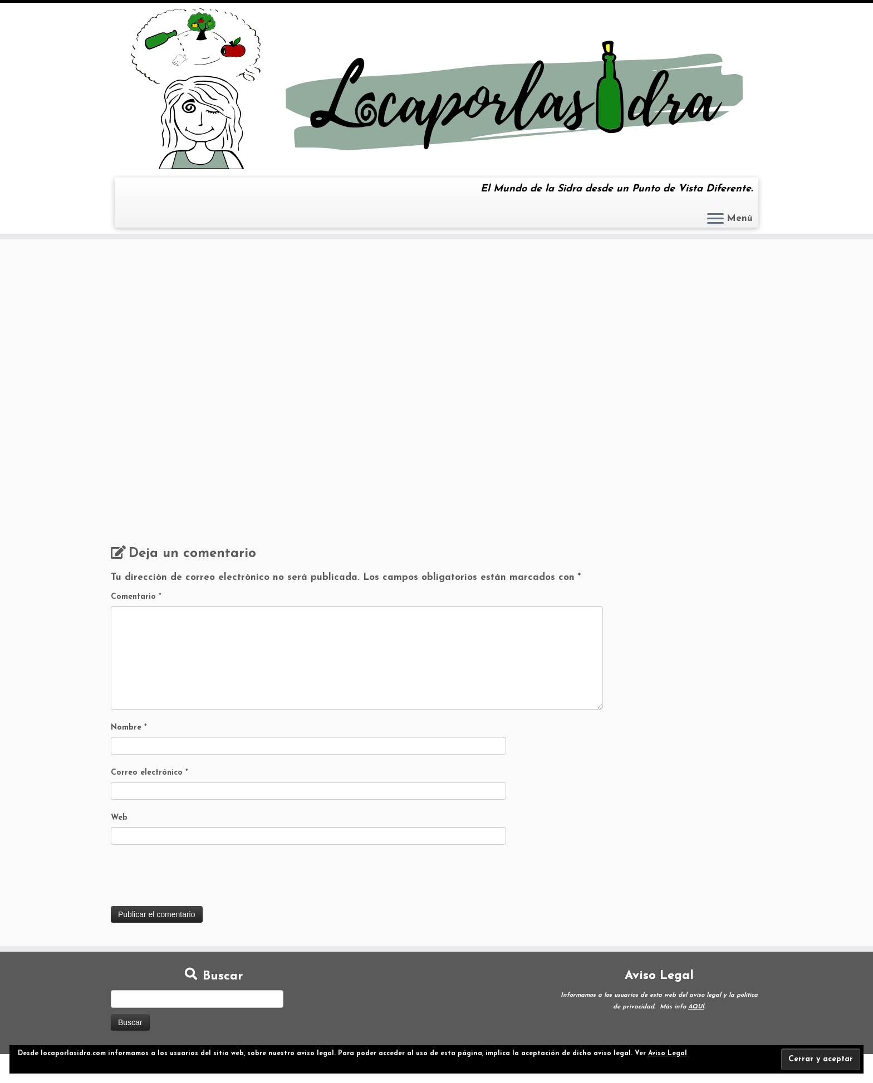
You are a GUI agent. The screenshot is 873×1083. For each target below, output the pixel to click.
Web (119, 818)
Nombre (129, 727)
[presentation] (195, 878)
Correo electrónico (149, 773)
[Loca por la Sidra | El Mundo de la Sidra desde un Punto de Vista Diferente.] (436, 88)
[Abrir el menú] (715, 219)
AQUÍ (696, 1007)
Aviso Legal (667, 1053)
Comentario (136, 597)
